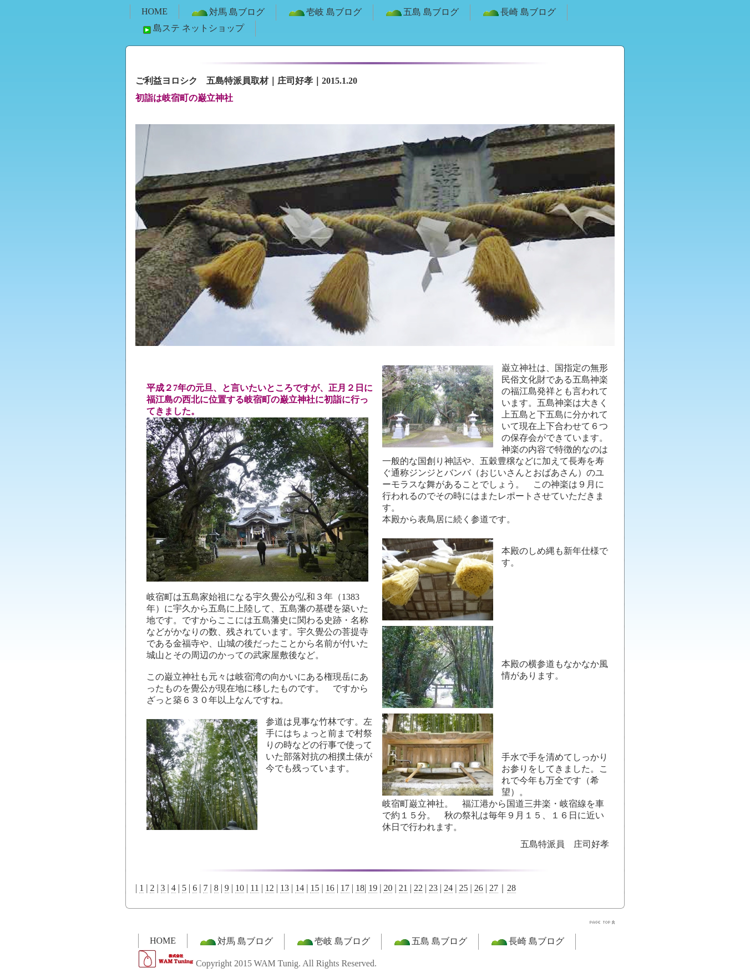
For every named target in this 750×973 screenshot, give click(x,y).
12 (269, 888)
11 (254, 888)
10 (239, 888)
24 (448, 888)
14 (299, 888)
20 (387, 888)
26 (478, 888)
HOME (154, 11)
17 (345, 888)
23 (433, 888)
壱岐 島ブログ (324, 12)
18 (360, 888)
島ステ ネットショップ (192, 28)
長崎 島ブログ (519, 12)
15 (314, 888)
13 (284, 888)
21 (403, 888)
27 (493, 888)
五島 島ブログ (421, 12)
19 (372, 888)
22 (418, 888)
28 (511, 888)
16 (330, 888)
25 (463, 888)
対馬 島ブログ (227, 12)
